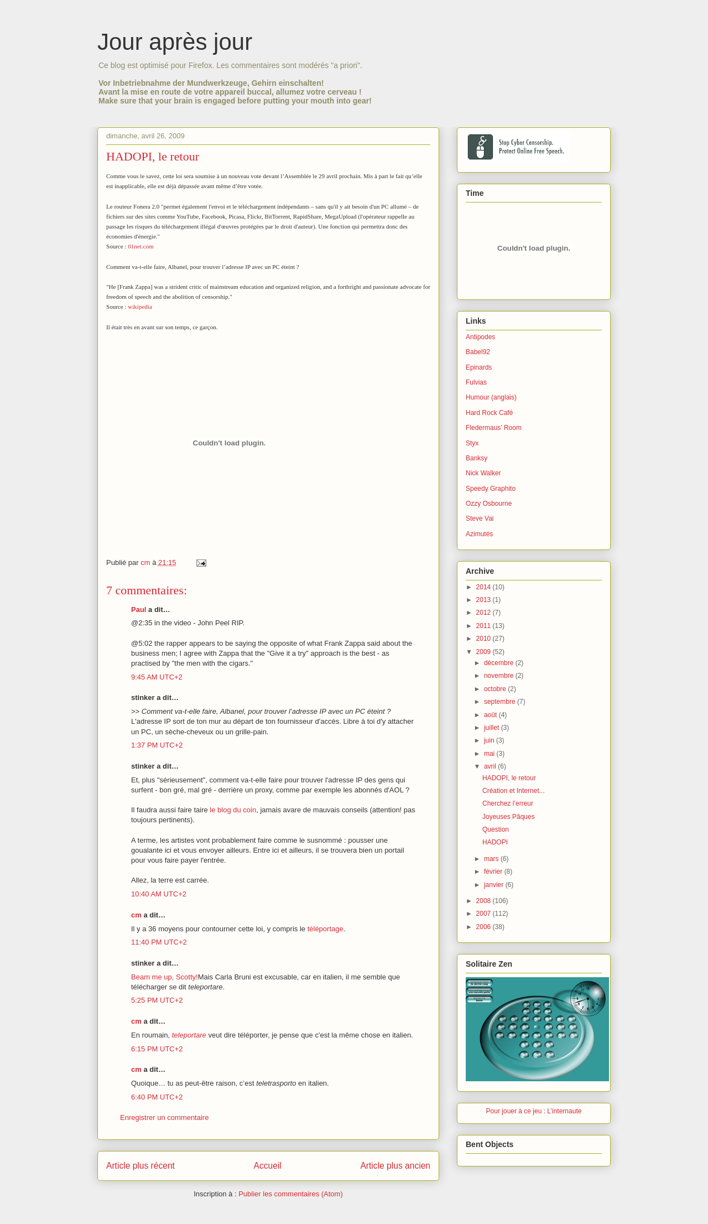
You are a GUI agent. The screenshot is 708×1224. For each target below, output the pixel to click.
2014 (484, 587)
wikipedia (140, 306)
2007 (484, 913)
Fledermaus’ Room (494, 428)
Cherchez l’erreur (507, 803)
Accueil (268, 1165)
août (491, 715)
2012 (484, 612)
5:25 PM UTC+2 (157, 1000)
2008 (484, 901)
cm (136, 915)
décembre (500, 663)
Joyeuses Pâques (508, 817)
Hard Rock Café (489, 413)
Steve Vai (479, 518)
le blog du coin (233, 810)
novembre (500, 676)
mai (490, 754)
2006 (484, 927)
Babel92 (478, 352)
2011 (484, 626)
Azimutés (479, 534)
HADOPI (495, 842)
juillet (492, 728)
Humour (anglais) (491, 397)
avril (491, 766)
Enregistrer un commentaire (164, 1117)
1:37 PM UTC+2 (157, 745)
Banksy (476, 458)
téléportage (325, 929)
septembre (500, 702)
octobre (496, 689)
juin (490, 740)
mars (492, 859)
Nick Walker (483, 473)
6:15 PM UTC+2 (157, 1049)
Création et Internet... (513, 791)
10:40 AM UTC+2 (158, 894)
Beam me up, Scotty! (164, 977)
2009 (484, 652)
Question (495, 829)
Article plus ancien (395, 1165)
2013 (484, 600)
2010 (484, 638)
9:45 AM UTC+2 (157, 677)
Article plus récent (140, 1165)
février (494, 871)
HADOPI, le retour (509, 778)
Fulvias (476, 382)
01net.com (140, 246)
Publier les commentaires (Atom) (290, 1194)
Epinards (479, 367)
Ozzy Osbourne (489, 503)
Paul (138, 609)
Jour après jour (174, 42)
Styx (472, 443)
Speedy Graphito (491, 488)
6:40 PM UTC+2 (157, 1097)
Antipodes (480, 337)
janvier (495, 885)
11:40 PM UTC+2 (159, 942)
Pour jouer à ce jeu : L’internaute (534, 1111)
